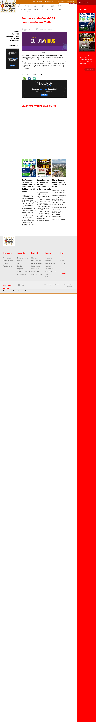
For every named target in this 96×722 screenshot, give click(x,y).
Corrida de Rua (50, 263)
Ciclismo (48, 261)
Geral (59, 9)
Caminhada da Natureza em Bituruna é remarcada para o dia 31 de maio (44, 184)
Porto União (35, 269)
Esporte (43, 9)
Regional (19, 9)
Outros (62, 258)
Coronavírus (13, 45)
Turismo (62, 263)
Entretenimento (52, 9)
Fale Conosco (7, 266)
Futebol (48, 266)
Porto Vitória (35, 271)
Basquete (48, 258)
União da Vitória (36, 274)
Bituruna (34, 258)
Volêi (47, 277)
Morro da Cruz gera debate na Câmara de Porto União (59, 183)
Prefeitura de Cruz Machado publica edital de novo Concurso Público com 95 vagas (29, 185)
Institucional (7, 253)
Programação (7, 258)
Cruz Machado (36, 261)
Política (35, 9)
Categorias (21, 253)
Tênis (47, 274)
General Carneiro (37, 263)
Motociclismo (49, 269)
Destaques (63, 273)
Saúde (62, 261)
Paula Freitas (35, 266)
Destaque (43, 29)
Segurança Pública (27, 10)
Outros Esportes (51, 271)
